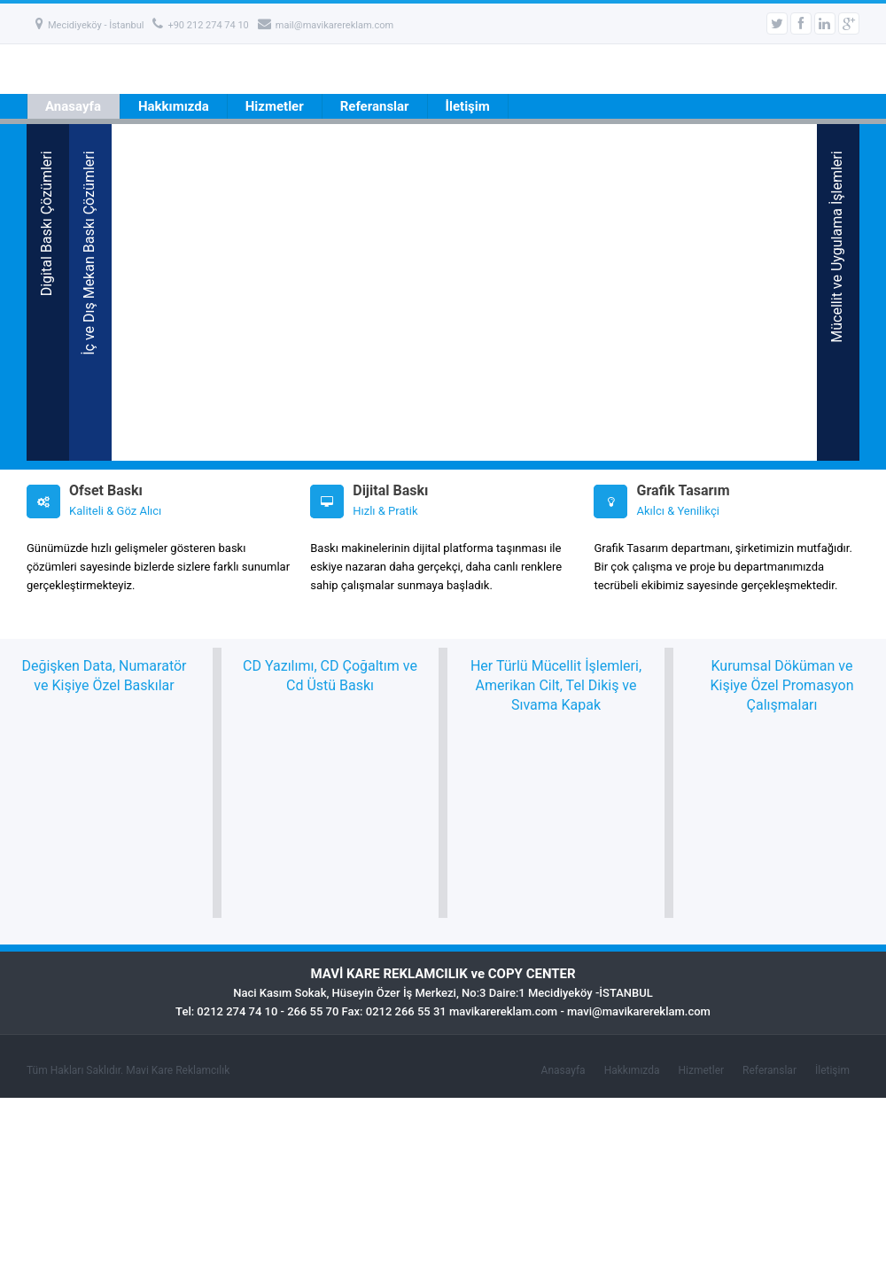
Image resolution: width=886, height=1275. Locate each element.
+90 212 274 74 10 (200, 25)
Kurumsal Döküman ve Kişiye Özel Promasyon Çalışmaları (781, 685)
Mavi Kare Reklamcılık (177, 1070)
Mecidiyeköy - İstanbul (89, 25)
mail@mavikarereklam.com (325, 25)
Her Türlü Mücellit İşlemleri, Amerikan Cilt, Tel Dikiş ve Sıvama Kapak (555, 685)
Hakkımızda (173, 106)
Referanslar (374, 106)
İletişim (468, 106)
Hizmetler (274, 106)
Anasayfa (73, 106)
